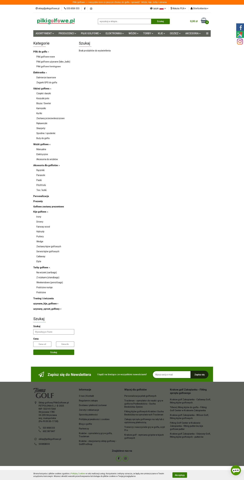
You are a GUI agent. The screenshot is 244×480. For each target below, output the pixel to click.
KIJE (161, 33)
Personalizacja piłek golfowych (140, 396)
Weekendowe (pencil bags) (49, 282)
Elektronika (40, 72)
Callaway (40, 256)
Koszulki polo (42, 98)
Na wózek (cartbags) (46, 272)
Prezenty (38, 201)
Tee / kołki (41, 190)
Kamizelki (41, 108)
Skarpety (40, 128)
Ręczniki (40, 170)
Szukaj (53, 352)
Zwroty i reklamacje (89, 410)
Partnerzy (84, 428)
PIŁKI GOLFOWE (91, 33)
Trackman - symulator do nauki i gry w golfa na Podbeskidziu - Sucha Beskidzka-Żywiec (143, 403)
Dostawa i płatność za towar (93, 405)
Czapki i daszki (43, 93)
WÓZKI (133, 33)
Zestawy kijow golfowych (48, 246)
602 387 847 (49, 431)
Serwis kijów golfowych (47, 251)
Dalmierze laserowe (46, 77)
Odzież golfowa (42, 88)
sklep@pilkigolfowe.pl (50, 439)
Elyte (38, 261)
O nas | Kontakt (86, 396)
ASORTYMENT (45, 33)
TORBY (148, 33)
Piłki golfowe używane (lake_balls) (53, 61)
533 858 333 (49, 428)
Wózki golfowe (41, 144)
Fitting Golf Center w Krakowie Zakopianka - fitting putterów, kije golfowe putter (186, 426)
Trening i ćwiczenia (43, 298)
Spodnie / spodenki (45, 133)
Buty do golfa (42, 138)
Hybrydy (40, 231)
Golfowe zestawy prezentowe (48, 206)
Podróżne (41, 292)
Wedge (39, 241)
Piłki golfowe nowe (45, 56)
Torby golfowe (41, 267)
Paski (39, 180)
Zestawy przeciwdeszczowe (50, 118)
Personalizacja (41, 196)
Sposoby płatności (88, 414)
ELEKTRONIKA (115, 33)
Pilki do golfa (41, 51)
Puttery (40, 236)
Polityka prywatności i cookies (94, 419)
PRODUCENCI (67, 33)
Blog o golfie (85, 424)
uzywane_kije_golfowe (46, 303)
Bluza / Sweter (43, 103)
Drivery (39, 221)
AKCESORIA (193, 33)
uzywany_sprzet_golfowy (47, 308)
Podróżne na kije (44, 287)
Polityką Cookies (78, 474)
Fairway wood (43, 226)
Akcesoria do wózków (47, 159)
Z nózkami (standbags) (47, 277)
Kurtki (39, 113)
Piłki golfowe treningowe (48, 66)
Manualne (41, 149)
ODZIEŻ (175, 33)
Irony (38, 216)
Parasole (40, 175)
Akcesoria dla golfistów (46, 165)
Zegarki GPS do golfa (46, 82)
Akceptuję (180, 475)
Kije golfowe (40, 211)
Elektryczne (42, 154)
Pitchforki (41, 185)
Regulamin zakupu (88, 400)
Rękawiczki (41, 123)
